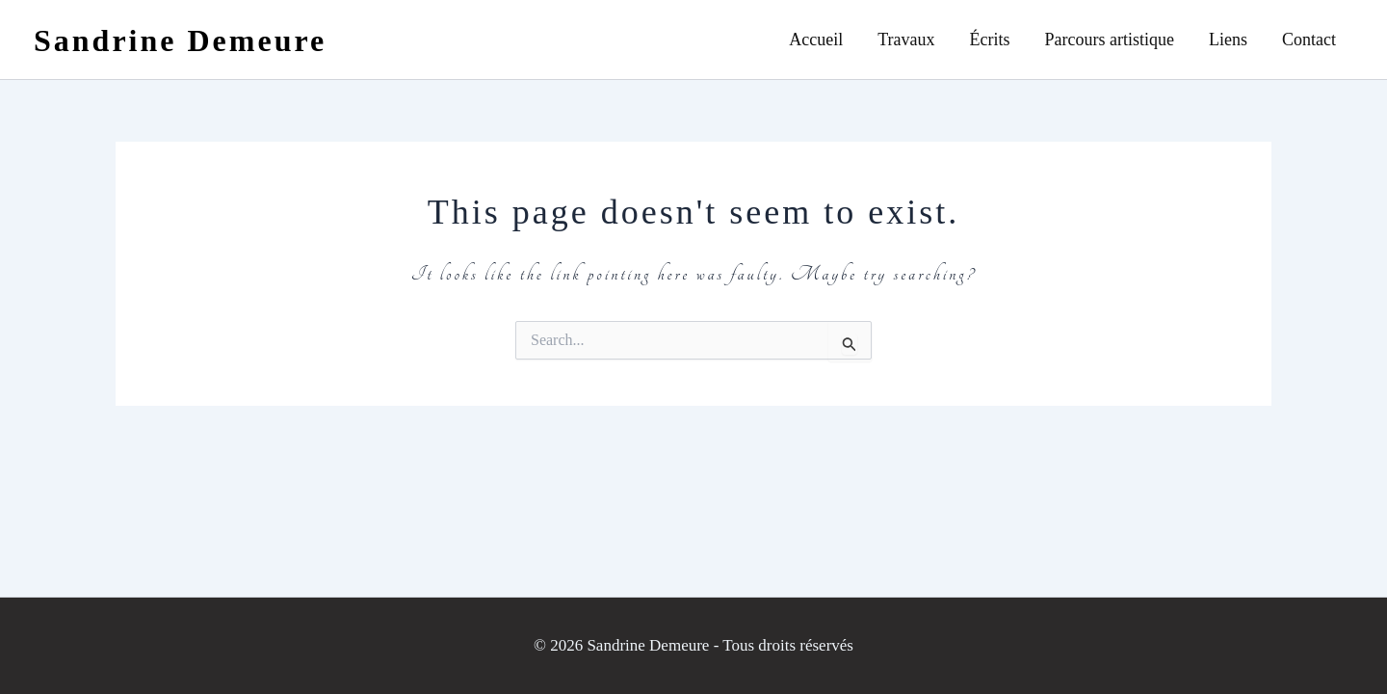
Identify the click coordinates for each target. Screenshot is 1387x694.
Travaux (905, 39)
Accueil (816, 39)
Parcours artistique (1109, 39)
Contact (1309, 39)
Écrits (990, 39)
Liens (1228, 39)
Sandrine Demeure (180, 40)
